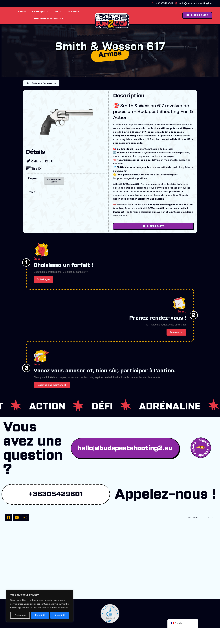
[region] (39, 606)
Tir (58, 12)
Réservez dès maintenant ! (52, 385)
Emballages (40, 12)
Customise (20, 615)
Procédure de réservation (48, 19)
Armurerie (73, 12)
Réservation (176, 332)
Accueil (22, 12)
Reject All (40, 615)
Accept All (60, 615)
